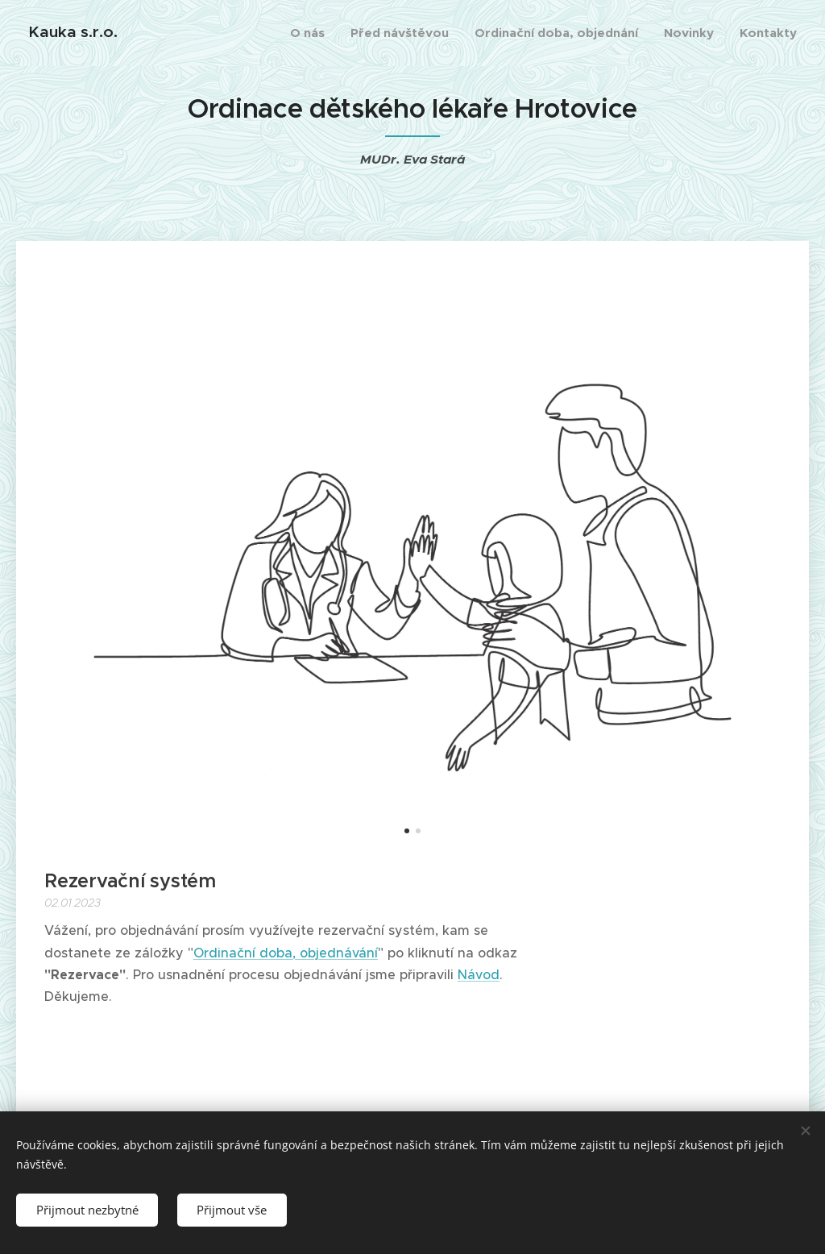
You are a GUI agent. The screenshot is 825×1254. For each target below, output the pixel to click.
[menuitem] (312, 33)
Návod (479, 973)
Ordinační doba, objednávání (285, 952)
